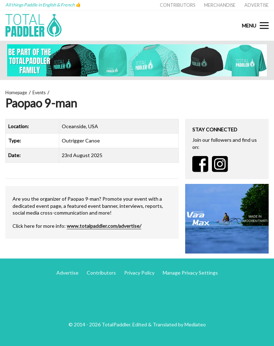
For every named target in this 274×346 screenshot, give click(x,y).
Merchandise (219, 5)
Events (39, 92)
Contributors (177, 5)
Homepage (16, 92)
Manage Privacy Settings (190, 273)
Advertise (256, 5)
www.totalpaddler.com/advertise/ (104, 226)
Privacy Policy (139, 273)
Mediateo (195, 324)
